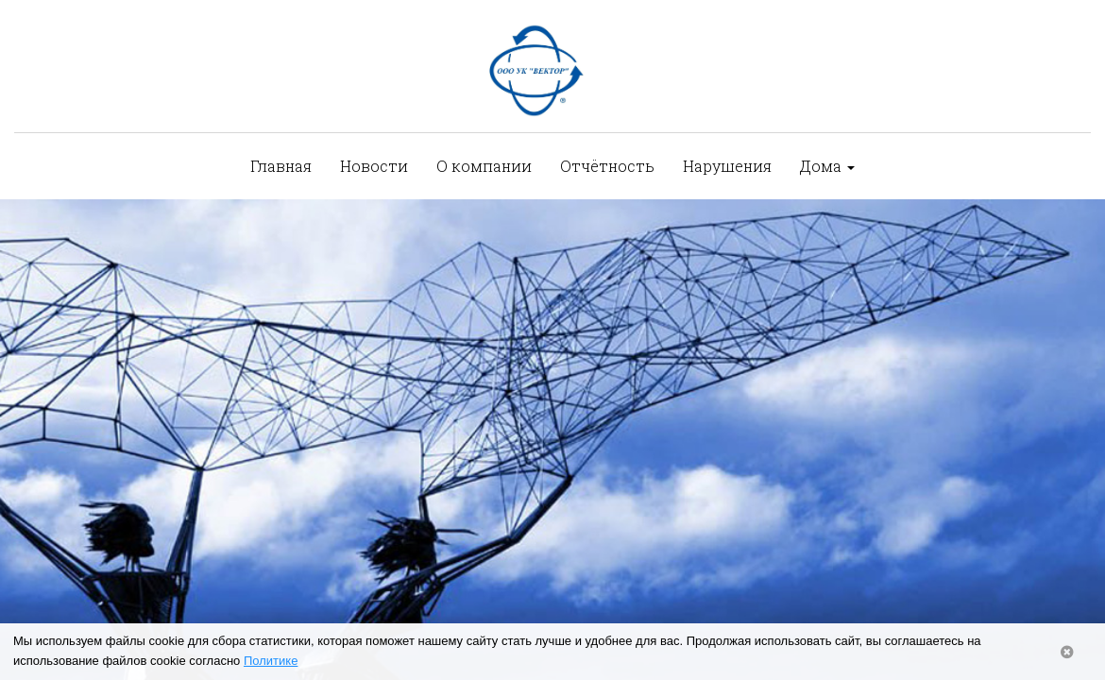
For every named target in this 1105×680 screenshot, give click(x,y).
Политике (271, 661)
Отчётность (607, 166)
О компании (484, 166)
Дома (827, 166)
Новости (374, 166)
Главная (281, 166)
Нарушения (727, 166)
